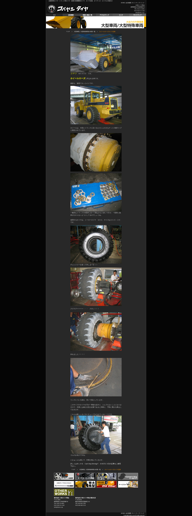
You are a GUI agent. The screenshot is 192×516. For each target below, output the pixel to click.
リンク (142, 2)
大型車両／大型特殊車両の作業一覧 (84, 31)
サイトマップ (136, 2)
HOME (123, 2)
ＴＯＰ (68, 31)
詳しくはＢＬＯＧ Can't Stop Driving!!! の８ (86, 464)
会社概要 (128, 2)
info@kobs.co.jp (139, 12)
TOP (54, 15)
